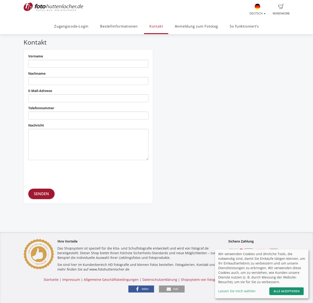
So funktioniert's (244, 26)
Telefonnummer (41, 108)
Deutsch (258, 9)
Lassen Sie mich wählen (237, 291)
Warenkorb (281, 9)
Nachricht (36, 125)
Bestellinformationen (118, 26)
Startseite (51, 279)
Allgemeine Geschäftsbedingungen (111, 279)
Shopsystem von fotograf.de (203, 279)
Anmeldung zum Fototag (196, 26)
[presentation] (63, 173)
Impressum (71, 279)
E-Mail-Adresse (40, 90)
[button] (141, 288)
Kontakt (156, 26)
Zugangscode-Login (71, 26)
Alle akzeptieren (286, 291)
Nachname (37, 73)
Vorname (35, 56)
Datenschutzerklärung (159, 279)
